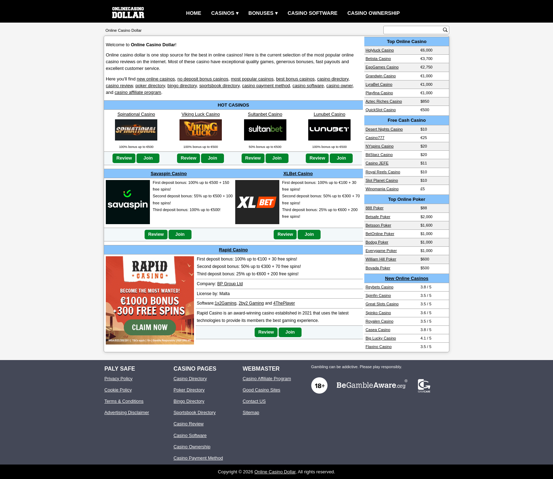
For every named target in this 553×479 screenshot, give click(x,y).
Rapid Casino (233, 249)
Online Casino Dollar (275, 471)
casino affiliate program (138, 92)
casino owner (339, 85)
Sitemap (251, 412)
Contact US (254, 401)
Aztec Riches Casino (383, 101)
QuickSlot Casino (380, 110)
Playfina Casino (379, 93)
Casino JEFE (376, 163)
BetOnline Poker (379, 234)
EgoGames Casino (382, 67)
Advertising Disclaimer (126, 412)
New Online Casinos (407, 278)
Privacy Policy (118, 378)
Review (124, 158)
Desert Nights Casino (384, 129)
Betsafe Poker (377, 217)
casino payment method (266, 85)
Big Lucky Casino (380, 338)
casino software (308, 85)
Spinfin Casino (378, 295)
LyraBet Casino (378, 84)
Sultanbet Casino (265, 114)
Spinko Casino (378, 313)
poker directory (150, 85)
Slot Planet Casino (381, 180)
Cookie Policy (118, 390)
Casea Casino (377, 330)
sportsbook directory (219, 85)
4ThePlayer (284, 303)
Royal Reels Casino (382, 172)
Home (193, 13)
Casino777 (374, 138)
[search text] (414, 30)
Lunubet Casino (329, 114)
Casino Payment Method (198, 458)
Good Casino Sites (261, 390)
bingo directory (182, 85)
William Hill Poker (380, 259)
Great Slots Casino (382, 304)
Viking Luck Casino (201, 114)
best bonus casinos (295, 79)
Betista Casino (378, 58)
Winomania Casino (382, 189)
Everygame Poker (381, 251)
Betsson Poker (378, 225)
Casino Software (312, 13)
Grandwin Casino (380, 76)
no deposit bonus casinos (202, 79)
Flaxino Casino (378, 347)
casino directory (332, 79)
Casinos (223, 13)
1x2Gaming (225, 303)
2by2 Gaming (251, 303)
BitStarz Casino (379, 154)
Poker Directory (189, 390)
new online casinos (156, 79)
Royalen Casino (379, 321)
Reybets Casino (379, 287)
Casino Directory (190, 378)
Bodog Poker (376, 242)
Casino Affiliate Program (267, 378)
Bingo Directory (189, 401)
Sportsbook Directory (194, 412)
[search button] (445, 30)
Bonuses (260, 13)
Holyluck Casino (379, 50)
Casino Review (188, 423)
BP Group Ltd (230, 283)
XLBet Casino (298, 173)
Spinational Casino (136, 114)
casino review (119, 85)
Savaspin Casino (169, 173)
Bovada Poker (377, 268)
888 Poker (374, 208)
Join (148, 158)
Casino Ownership (373, 13)
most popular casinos (252, 79)
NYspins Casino (379, 146)
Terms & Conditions (124, 401)
